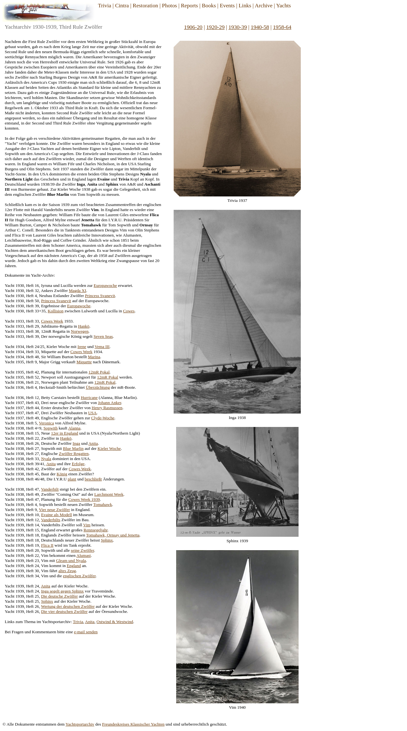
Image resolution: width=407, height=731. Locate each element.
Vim (87, 524)
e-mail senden (86, 631)
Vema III (101, 346)
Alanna (74, 428)
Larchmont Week (109, 494)
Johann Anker (109, 402)
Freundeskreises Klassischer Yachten (133, 724)
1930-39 (238, 27)
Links (244, 6)
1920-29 (215, 27)
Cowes (129, 311)
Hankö (83, 326)
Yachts (283, 6)
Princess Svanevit (100, 295)
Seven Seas (103, 336)
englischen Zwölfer (79, 575)
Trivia (104, 6)
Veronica (46, 423)
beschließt (93, 479)
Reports (189, 6)
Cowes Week (52, 321)
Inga (76, 443)
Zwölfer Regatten (74, 453)
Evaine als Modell (56, 514)
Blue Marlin (73, 448)
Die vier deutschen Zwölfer (64, 611)
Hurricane (89, 397)
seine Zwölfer (82, 550)
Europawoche (105, 285)
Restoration (145, 6)
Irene (82, 346)
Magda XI (77, 290)
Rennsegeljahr (96, 530)
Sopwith (51, 428)
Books (209, 6)
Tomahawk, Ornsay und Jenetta (113, 535)
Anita (93, 443)
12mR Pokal (98, 372)
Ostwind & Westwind (115, 621)
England (74, 565)
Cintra (122, 6)
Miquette (84, 361)
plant (72, 479)
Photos (169, 6)
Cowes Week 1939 (84, 499)
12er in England (64, 433)
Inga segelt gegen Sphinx (62, 591)
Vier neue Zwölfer (54, 509)
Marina (94, 356)
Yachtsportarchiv (80, 724)
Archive (263, 6)
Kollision (56, 311)
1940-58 (260, 27)
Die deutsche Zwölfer (59, 596)
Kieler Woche (109, 448)
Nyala (46, 458)
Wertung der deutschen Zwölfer (68, 606)
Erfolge (78, 463)
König (62, 474)
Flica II (47, 545)
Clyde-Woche (102, 417)
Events (227, 6)
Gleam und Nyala (71, 560)
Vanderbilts (50, 519)
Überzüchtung (98, 387)
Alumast (83, 555)
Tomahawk (102, 504)
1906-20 (193, 27)
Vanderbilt (50, 489)
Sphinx (107, 540)
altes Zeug (67, 570)
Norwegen (80, 331)
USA (92, 412)
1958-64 (282, 27)
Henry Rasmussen (107, 407)
